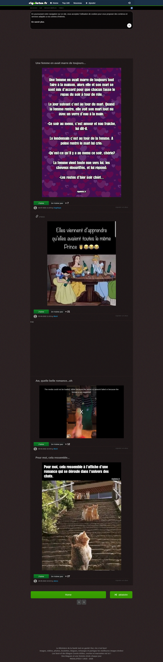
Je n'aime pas (57, 203)
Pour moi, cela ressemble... (53, 457)
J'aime (41, 203)
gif (40, 8)
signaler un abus (121, 207)
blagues (33, 8)
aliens (56, 581)
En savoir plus (38, 22)
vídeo (61, 8)
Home (68, 594)
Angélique (57, 208)
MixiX (56, 316)
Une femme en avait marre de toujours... (61, 63)
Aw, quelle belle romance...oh (54, 380)
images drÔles (50, 8)
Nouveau (78, 3)
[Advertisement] (81, 44)
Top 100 (66, 3)
